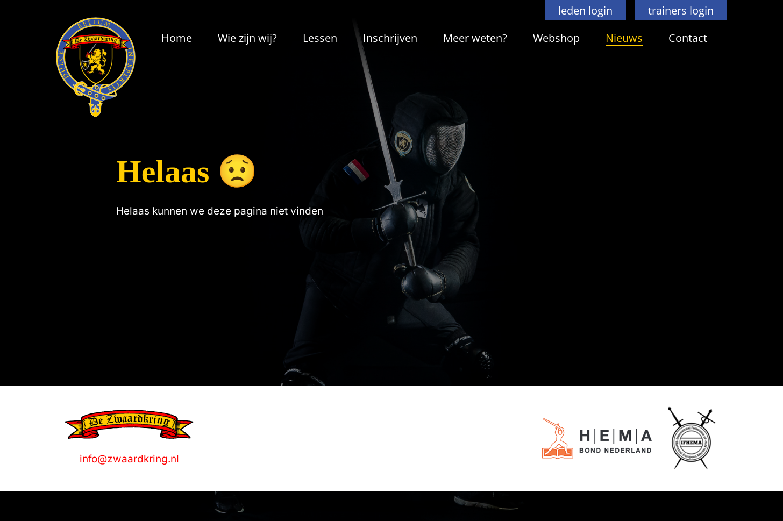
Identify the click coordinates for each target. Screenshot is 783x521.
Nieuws (624, 37)
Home (176, 37)
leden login (585, 10)
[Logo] (597, 438)
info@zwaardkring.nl (129, 459)
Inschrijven (390, 37)
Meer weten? (475, 37)
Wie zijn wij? (247, 37)
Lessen (320, 37)
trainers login (681, 10)
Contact (687, 37)
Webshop (556, 37)
